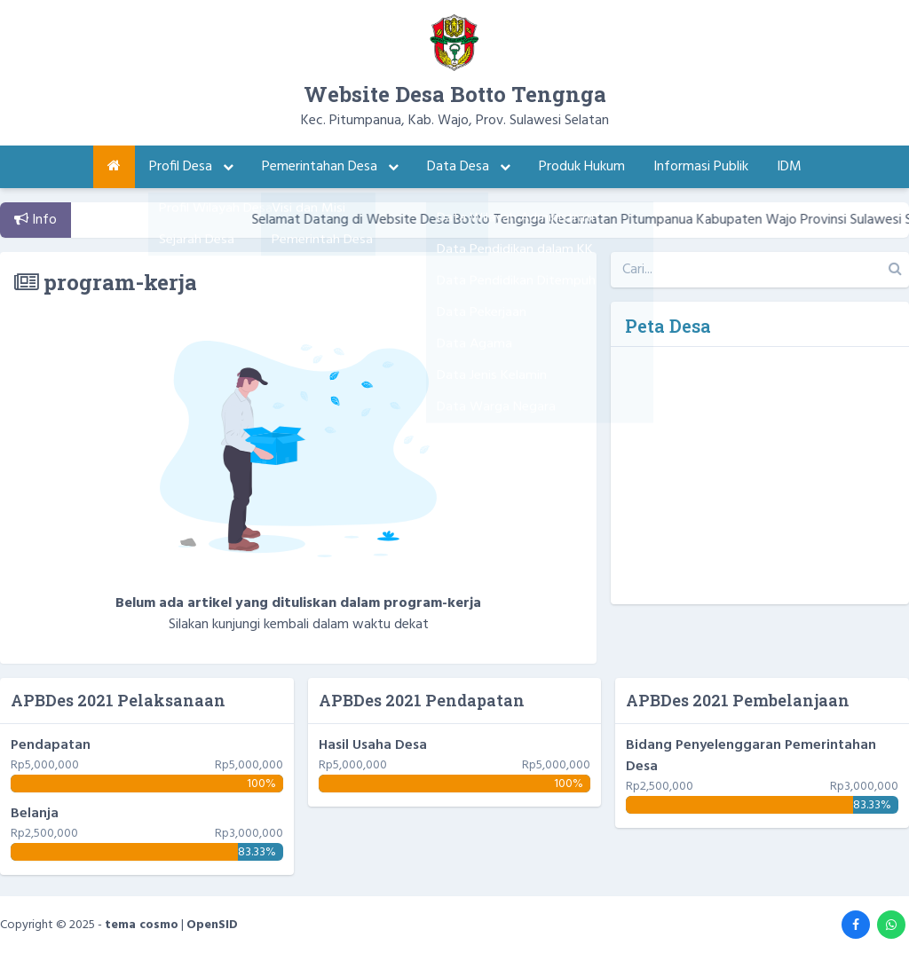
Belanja (35, 813)
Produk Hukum (582, 166)
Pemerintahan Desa (330, 166)
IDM (789, 166)
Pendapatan (51, 745)
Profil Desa (191, 166)
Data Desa (468, 166)
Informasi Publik (700, 166)
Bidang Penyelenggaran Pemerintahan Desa (751, 756)
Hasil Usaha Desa (373, 745)
